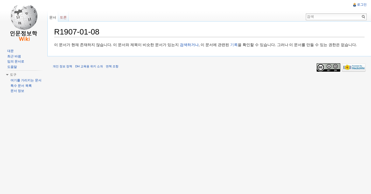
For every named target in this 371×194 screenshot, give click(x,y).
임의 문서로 (15, 61)
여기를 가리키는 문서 (25, 80)
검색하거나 (189, 45)
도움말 (12, 67)
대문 (10, 51)
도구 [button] (13, 75)
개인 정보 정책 (62, 66)
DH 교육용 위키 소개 (89, 66)
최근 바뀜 (14, 56)
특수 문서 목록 (21, 86)
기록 (234, 45)
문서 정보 (17, 91)
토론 (63, 17)
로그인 (362, 4)
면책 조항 (112, 66)
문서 (52, 17)
